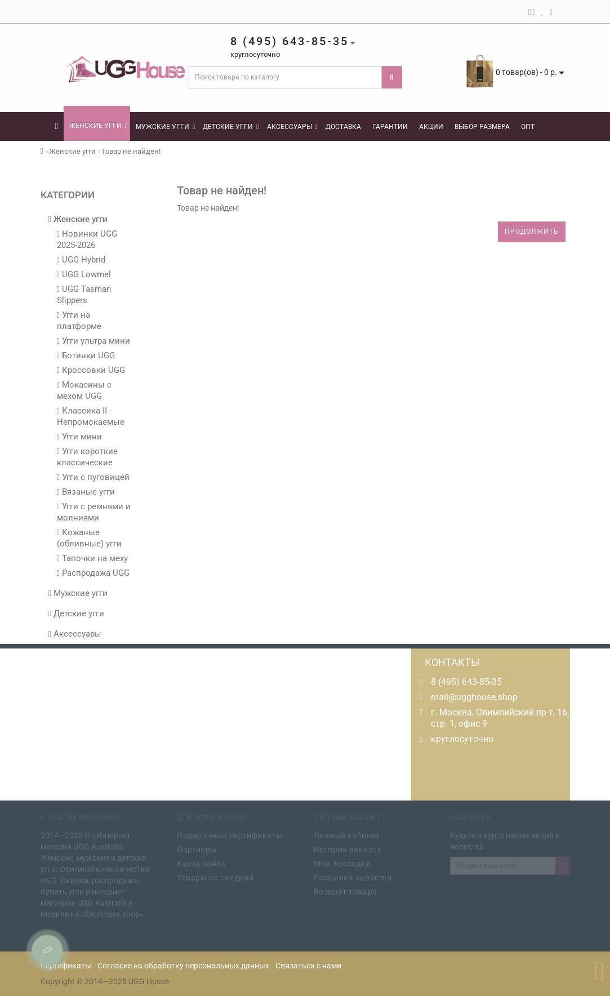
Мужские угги (165, 127)
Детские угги (231, 127)
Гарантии (390, 127)
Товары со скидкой (215, 876)
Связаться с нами (308, 965)
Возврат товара (345, 890)
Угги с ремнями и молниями (94, 512)
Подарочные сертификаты (230, 833)
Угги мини (79, 437)
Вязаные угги (86, 492)
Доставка (343, 127)
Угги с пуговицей (93, 477)
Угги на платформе (79, 320)
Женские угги (98, 126)
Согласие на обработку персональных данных (183, 965)
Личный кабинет (347, 833)
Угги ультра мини (93, 341)
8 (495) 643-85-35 (466, 682)
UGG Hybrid (81, 260)
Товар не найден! (131, 151)
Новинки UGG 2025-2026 (87, 239)
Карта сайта (201, 861)
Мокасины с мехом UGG (84, 390)
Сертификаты (66, 965)
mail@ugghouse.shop (474, 697)
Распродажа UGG (93, 573)
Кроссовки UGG (91, 370)
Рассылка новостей (353, 876)
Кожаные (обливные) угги (89, 538)
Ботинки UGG (86, 355)
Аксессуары (292, 127)
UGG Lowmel (84, 274)
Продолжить (532, 231)
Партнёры (197, 847)
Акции (431, 127)
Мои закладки (342, 861)
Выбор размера (482, 127)
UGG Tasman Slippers (84, 294)
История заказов (348, 847)
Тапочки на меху (92, 558)
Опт (528, 127)
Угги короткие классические (87, 457)
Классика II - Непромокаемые (90, 416)
